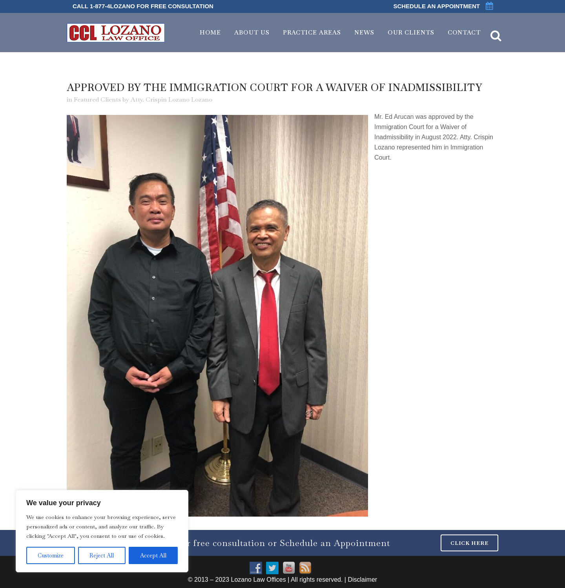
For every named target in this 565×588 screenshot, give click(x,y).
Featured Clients (97, 99)
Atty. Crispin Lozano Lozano (171, 99)
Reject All (101, 555)
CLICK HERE (469, 542)
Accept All (153, 555)
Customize (51, 555)
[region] (102, 531)
